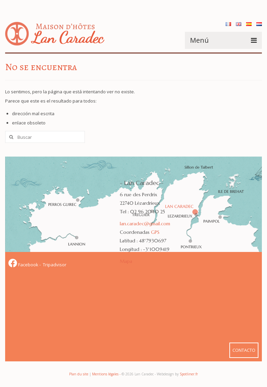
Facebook (23, 265)
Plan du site (78, 374)
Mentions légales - (107, 374)
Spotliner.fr (189, 374)
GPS (155, 232)
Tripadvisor (54, 265)
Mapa (126, 261)
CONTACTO (243, 350)
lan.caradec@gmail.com (145, 224)
